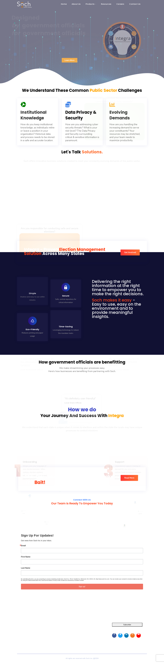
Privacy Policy (52, 641)
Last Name (25, 568)
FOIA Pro (21, 630)
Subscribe (127, 624)
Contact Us (51, 638)
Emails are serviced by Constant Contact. (72, 580)
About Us (51, 630)
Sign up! (82, 587)
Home (49, 625)
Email (23, 546)
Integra (20, 625)
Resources (51, 634)
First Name (25, 557)
